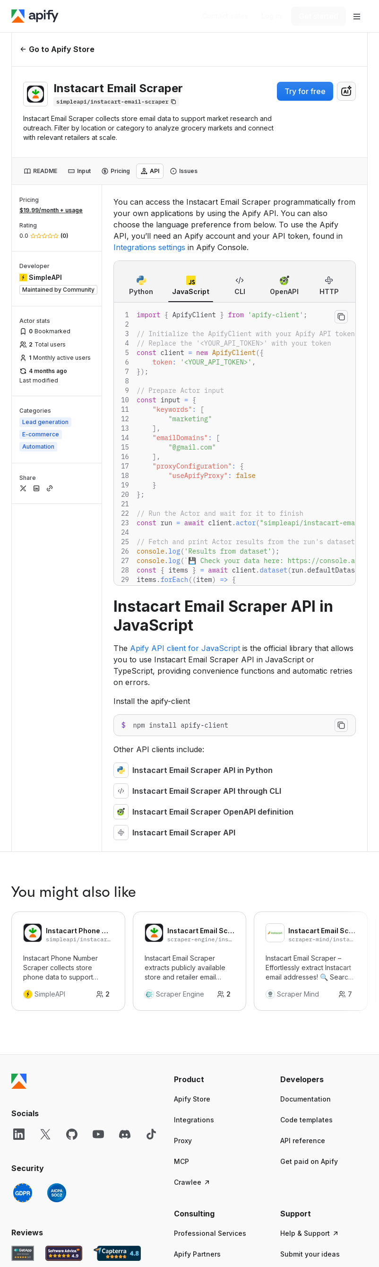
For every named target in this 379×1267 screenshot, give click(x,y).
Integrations (194, 1120)
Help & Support (309, 1233)
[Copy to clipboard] (341, 316)
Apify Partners (197, 1254)
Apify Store (192, 1099)
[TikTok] (151, 1134)
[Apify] (35, 16)
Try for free (305, 91)
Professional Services (210, 1233)
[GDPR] (22, 1192)
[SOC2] (56, 1192)
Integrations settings (149, 247)
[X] (45, 1134)
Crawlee (192, 1182)
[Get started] (318, 16)
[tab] (40, 171)
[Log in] (271, 16)
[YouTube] (98, 1134)
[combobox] (346, 91)
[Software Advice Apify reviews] (64, 1253)
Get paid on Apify (309, 1161)
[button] (217, 1079)
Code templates (306, 1120)
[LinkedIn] (18, 1134)
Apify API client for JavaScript (185, 648)
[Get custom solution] (225, 16)
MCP (181, 1161)
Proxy (183, 1141)
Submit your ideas (310, 1254)
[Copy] (116, 101)
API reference (302, 1141)
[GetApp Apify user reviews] (22, 1253)
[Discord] (124, 1134)
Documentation (305, 1099)
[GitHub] (71, 1134)
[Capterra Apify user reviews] (117, 1253)
